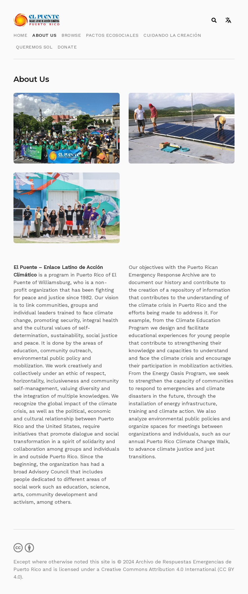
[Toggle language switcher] (228, 20)
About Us (44, 35)
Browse (71, 35)
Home (20, 35)
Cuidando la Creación (172, 35)
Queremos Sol (34, 47)
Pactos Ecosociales (112, 35)
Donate (67, 47)
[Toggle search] (214, 20)
